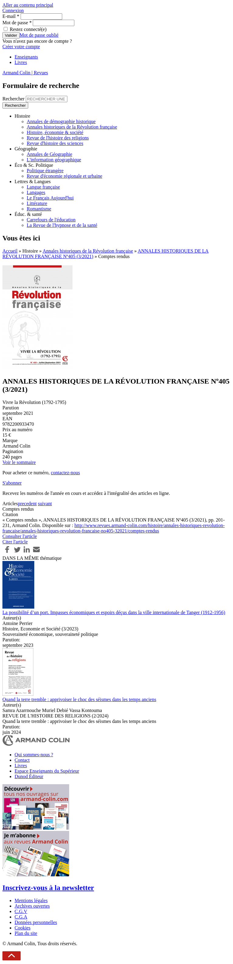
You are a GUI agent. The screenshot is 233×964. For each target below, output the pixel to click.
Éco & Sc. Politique (34, 165)
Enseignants (26, 56)
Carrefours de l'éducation (51, 219)
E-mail (10, 16)
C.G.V (21, 911)
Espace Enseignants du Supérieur (47, 771)
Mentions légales (31, 900)
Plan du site (26, 933)
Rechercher (14, 98)
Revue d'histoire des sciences (55, 143)
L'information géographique (54, 159)
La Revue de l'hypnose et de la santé (62, 225)
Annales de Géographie (49, 154)
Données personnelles (36, 922)
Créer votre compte (21, 46)
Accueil (10, 251)
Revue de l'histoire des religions (58, 137)
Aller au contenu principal (27, 5)
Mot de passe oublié (39, 35)
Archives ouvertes (32, 906)
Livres (21, 62)
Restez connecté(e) (28, 29)
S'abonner (12, 482)
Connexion (13, 10)
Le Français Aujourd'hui (50, 197)
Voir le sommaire (19, 462)
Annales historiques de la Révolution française (72, 126)
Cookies (22, 927)
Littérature (37, 203)
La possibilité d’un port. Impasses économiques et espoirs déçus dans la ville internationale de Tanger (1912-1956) (113, 612)
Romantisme (39, 208)
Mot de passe (17, 22)
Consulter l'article (19, 536)
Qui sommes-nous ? (34, 754)
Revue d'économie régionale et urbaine (64, 176)
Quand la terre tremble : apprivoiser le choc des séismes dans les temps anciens (79, 699)
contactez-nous (65, 472)
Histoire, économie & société (55, 132)
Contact (22, 760)
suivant (45, 503)
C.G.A (21, 916)
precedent (27, 503)
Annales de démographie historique (61, 121)
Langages (36, 192)
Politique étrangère (45, 170)
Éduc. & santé (28, 214)
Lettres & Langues (33, 181)
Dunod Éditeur (29, 776)
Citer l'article (15, 541)
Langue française (43, 187)
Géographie (26, 148)
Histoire (22, 116)
